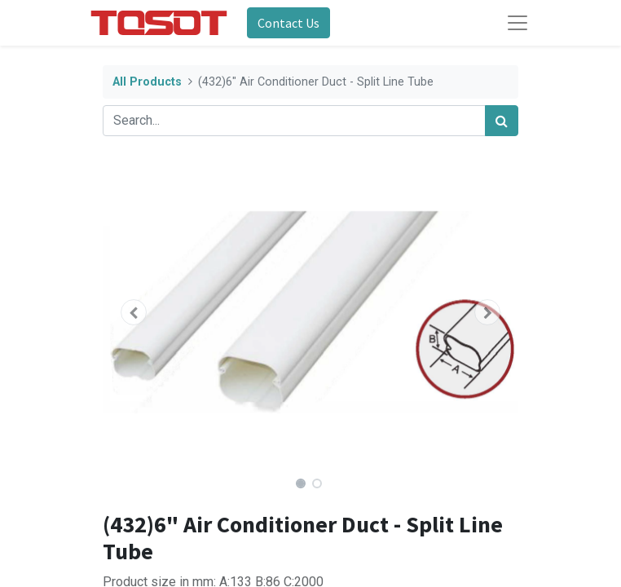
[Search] (501, 120)
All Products (147, 82)
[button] (134, 312)
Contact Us (288, 23)
